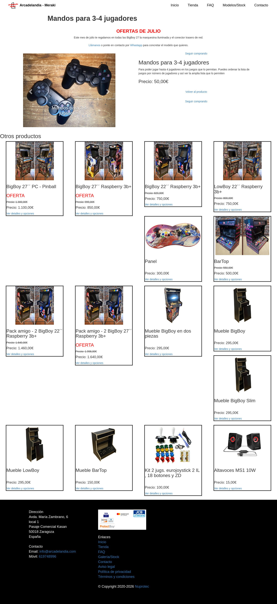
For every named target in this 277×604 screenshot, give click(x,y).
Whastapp (136, 45)
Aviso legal (106, 567)
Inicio (175, 5)
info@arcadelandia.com (57, 551)
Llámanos (94, 45)
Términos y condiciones (116, 577)
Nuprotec (142, 586)
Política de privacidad (114, 572)
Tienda (193, 5)
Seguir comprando (196, 53)
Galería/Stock (108, 557)
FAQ (210, 5)
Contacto (261, 5)
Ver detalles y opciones (20, 213)
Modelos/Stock (234, 5)
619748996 (47, 556)
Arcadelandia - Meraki (31, 5)
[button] (30, 90)
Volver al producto (196, 91)
